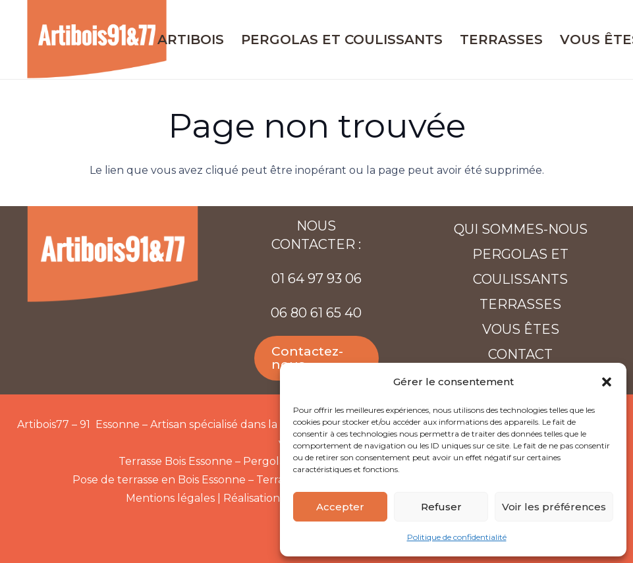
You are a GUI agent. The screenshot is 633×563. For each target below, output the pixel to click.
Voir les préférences (554, 506)
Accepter (340, 506)
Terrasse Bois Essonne (176, 461)
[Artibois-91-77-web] (96, 39)
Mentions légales (170, 498)
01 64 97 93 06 (316, 278)
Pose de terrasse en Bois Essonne (159, 479)
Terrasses (520, 304)
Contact (520, 354)
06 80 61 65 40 (316, 313)
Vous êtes (520, 329)
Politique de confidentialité (457, 537)
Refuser (441, 506)
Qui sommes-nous (521, 229)
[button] (606, 382)
